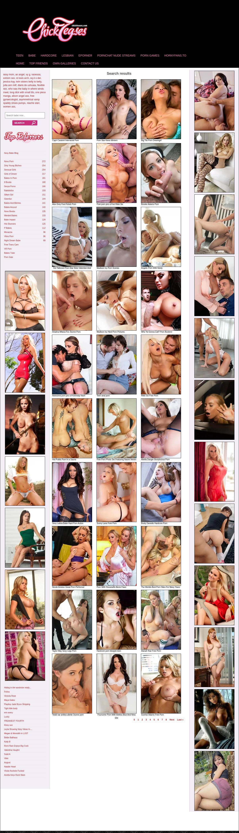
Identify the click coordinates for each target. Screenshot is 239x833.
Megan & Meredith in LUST (16, 733)
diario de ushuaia (27, 85)
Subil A (7, 754)
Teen (19, 55)
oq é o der (35, 78)
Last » (180, 719)
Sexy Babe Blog (11, 153)
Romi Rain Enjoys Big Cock (16, 746)
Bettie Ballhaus (10, 737)
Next (172, 719)
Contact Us (90, 63)
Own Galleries (64, 63)
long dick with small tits (22, 92)
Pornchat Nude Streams (116, 55)
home (20, 63)
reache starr (33, 103)
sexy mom (8, 74)
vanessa (36, 74)
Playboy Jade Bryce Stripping (17, 704)
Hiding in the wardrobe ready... (17, 688)
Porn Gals (8, 257)
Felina (7, 692)
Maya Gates (9, 700)
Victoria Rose (10, 696)
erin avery (8, 713)
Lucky (6, 717)
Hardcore (49, 55)
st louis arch (22, 78)
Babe (32, 55)
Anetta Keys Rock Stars (14, 775)
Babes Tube (9, 253)
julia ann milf (9, 85)
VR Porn (8, 249)
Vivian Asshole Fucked (14, 771)
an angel (19, 74)
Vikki (6, 758)
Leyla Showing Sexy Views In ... (18, 729)
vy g (28, 74)
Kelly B (7, 742)
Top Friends (38, 63)
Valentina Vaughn (11, 750)
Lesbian (67, 55)
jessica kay (9, 81)
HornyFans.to (175, 55)
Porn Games (150, 55)
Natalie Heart (10, 767)
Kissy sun (8, 725)
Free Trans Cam (11, 245)
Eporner (85, 55)
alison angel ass (20, 96)
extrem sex (9, 78)
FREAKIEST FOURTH (14, 721)
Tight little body (10, 708)
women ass (9, 106)
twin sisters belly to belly (28, 81)
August (7, 762)
